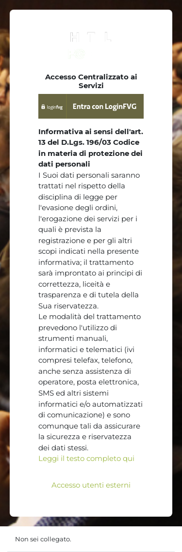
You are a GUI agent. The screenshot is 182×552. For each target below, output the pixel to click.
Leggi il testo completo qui (86, 458)
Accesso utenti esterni (91, 485)
